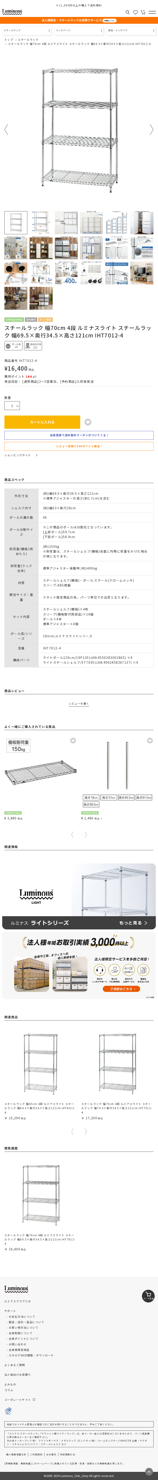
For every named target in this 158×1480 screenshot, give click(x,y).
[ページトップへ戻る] (149, 1472)
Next (152, 129)
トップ (8, 39)
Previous (6, 129)
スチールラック (28, 39)
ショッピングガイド (20, 455)
